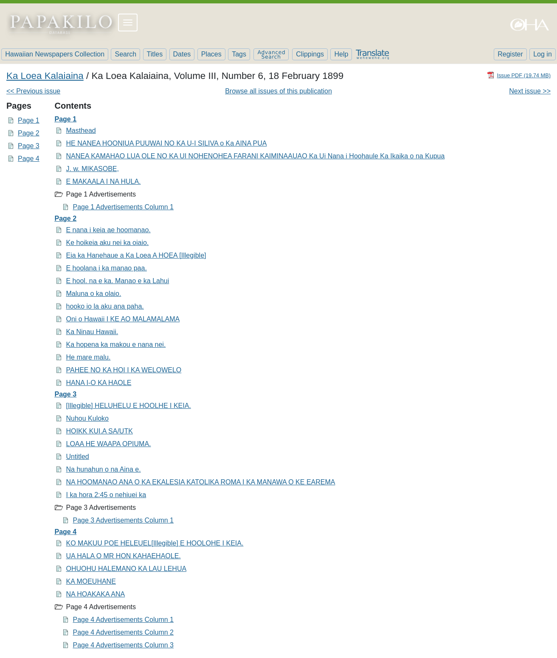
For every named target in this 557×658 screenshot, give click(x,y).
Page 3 (28, 145)
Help (341, 54)
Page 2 (28, 133)
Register (510, 54)
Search (125, 54)
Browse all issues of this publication (278, 91)
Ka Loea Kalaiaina (45, 75)
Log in (542, 54)
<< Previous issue (33, 91)
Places (211, 54)
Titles (155, 54)
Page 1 (28, 120)
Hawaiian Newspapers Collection (54, 54)
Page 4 (28, 158)
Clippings (310, 54)
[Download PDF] (519, 75)
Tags (239, 54)
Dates (182, 54)
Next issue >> (530, 91)
